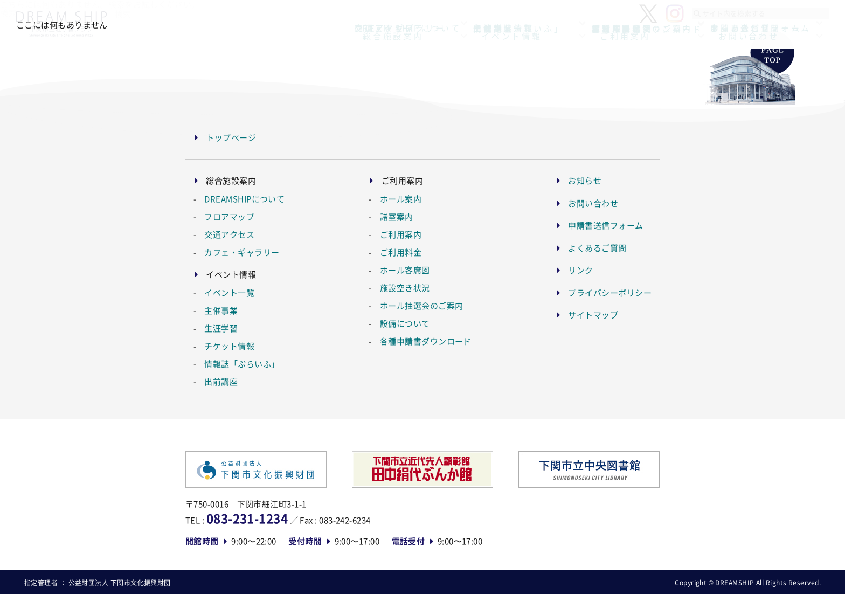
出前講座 (221, 381)
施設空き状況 (405, 287)
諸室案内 (396, 216)
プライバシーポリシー (610, 292)
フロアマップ (229, 216)
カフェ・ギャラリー (241, 252)
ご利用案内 (400, 234)
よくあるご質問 (597, 247)
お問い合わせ (593, 203)
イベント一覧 (229, 292)
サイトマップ (593, 314)
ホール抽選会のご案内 (421, 305)
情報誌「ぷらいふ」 (241, 363)
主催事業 (221, 310)
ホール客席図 (405, 269)
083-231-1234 (247, 518)
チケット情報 (229, 345)
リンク (580, 269)
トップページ (231, 137)
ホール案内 (400, 198)
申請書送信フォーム (605, 225)
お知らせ (584, 180)
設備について (405, 323)
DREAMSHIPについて (244, 198)
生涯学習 (221, 328)
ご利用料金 (400, 252)
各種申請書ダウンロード (426, 341)
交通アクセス (229, 234)
